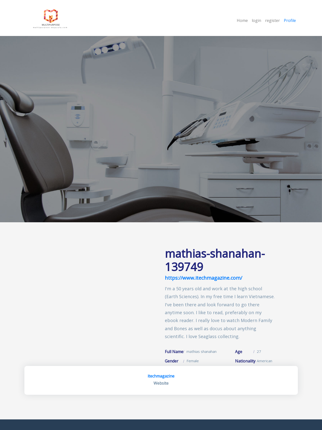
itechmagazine (161, 376)
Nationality (245, 361)
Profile (290, 20)
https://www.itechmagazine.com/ (203, 278)
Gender (171, 361)
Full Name (174, 351)
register (272, 20)
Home (242, 20)
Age (238, 351)
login (256, 20)
